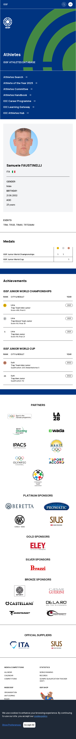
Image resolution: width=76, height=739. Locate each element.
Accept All (29, 724)
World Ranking (46, 672)
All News (8, 672)
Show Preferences (11, 724)
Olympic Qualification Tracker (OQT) (53, 680)
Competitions (10, 679)
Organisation (10, 692)
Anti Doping (9, 696)
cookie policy (40, 716)
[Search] (64, 4)
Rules (6, 699)
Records (43, 675)
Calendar (8, 675)
